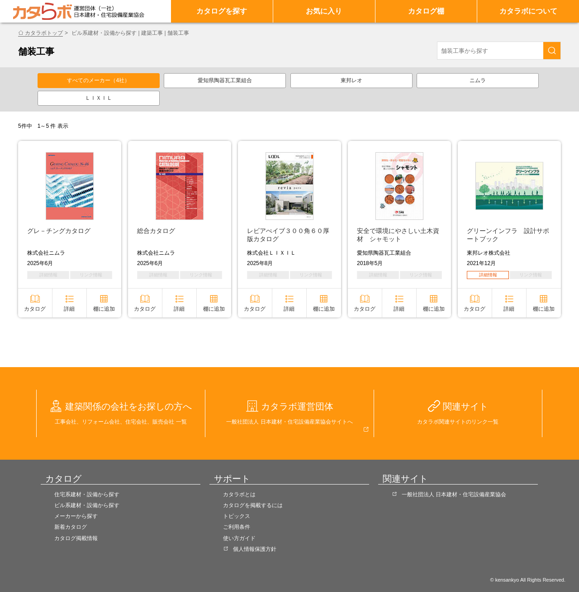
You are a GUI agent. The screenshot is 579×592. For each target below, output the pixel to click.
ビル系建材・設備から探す (86, 505)
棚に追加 (104, 309)
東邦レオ (351, 80)
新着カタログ (70, 527)
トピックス (236, 516)
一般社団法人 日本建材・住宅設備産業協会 (454, 494)
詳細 (69, 309)
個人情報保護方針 (254, 549)
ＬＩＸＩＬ (98, 98)
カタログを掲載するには (253, 505)
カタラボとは (239, 494)
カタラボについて (528, 11)
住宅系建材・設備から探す (86, 494)
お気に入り (324, 11)
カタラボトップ (44, 33)
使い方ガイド (239, 538)
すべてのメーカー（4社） (98, 80)
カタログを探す (221, 11)
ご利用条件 (236, 527)
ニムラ (478, 80)
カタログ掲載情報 (76, 538)
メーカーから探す (76, 516)
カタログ (35, 309)
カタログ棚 (426, 11)
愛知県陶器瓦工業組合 (225, 80)
